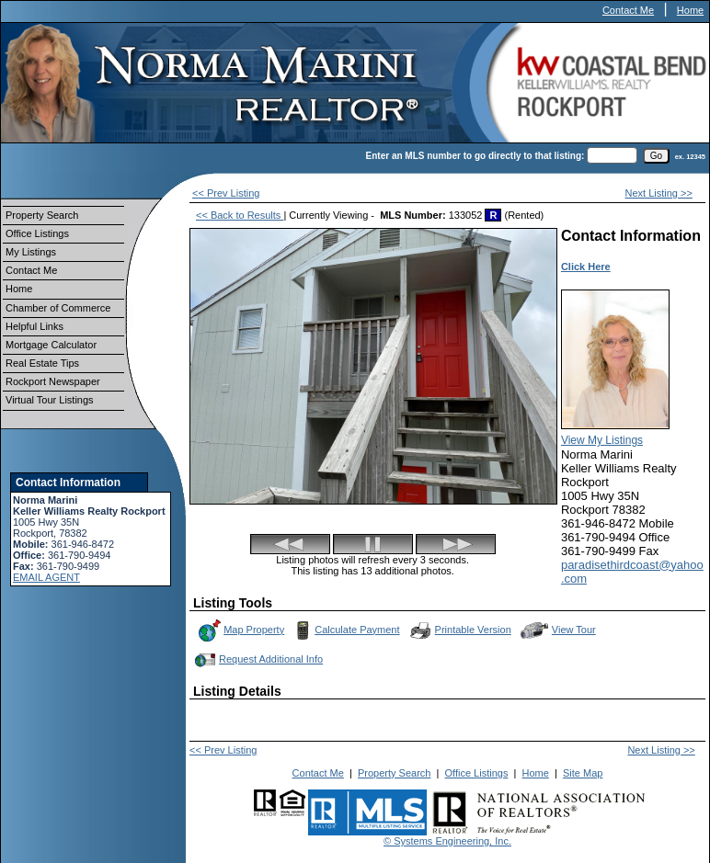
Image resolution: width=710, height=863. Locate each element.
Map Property (240, 630)
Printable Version (459, 630)
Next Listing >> (659, 193)
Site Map (582, 772)
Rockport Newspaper (53, 381)
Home (690, 10)
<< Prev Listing (225, 193)
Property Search (42, 215)
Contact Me (628, 10)
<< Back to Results (239, 215)
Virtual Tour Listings (50, 399)
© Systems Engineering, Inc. (447, 840)
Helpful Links (34, 326)
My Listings (31, 251)
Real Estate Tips (42, 363)
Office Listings (37, 233)
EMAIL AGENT (46, 577)
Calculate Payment (345, 630)
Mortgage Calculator (51, 344)
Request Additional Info (257, 660)
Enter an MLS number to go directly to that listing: (475, 156)
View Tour (558, 630)
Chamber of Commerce (58, 307)
